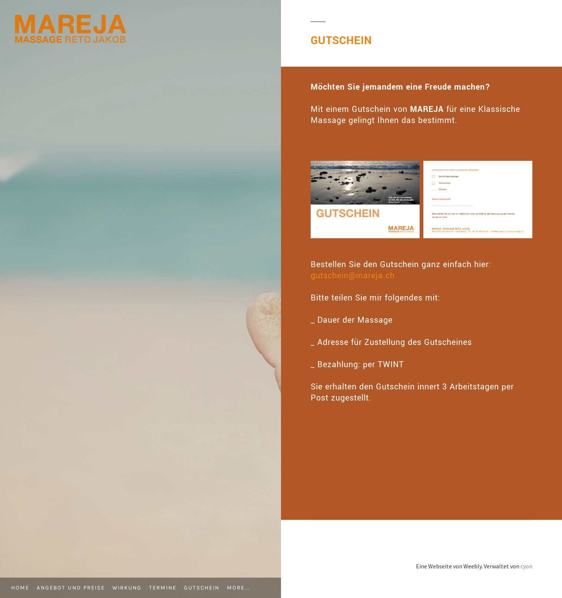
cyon (526, 566)
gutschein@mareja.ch (353, 276)
